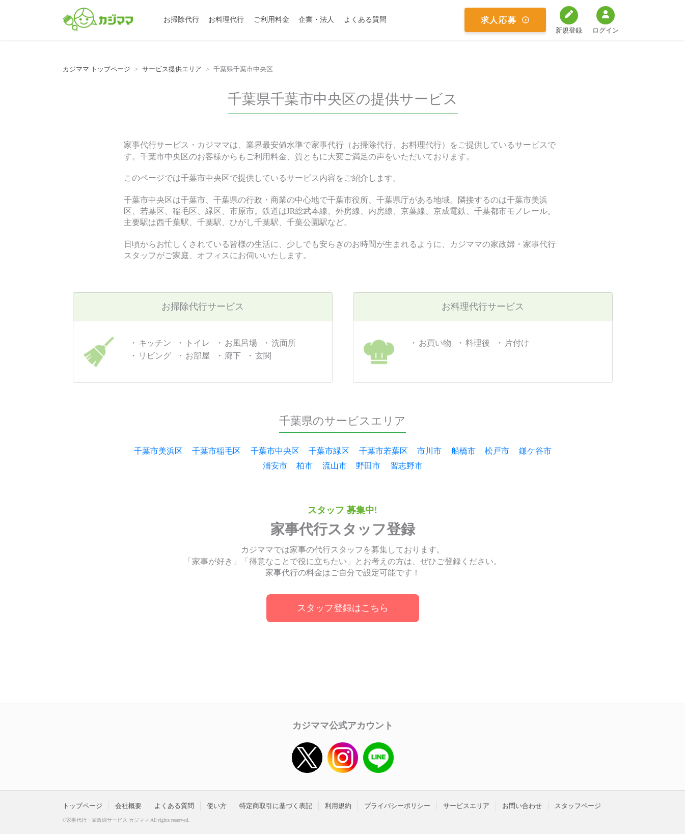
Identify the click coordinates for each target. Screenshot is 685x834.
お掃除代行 (181, 19)
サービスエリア (466, 806)
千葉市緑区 (329, 451)
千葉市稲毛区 (216, 451)
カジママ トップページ (96, 69)
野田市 (368, 465)
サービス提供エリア (172, 69)
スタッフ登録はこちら (343, 608)
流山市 (334, 465)
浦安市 (275, 465)
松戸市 (497, 451)
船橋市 (463, 451)
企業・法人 (316, 19)
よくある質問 (365, 19)
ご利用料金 (271, 19)
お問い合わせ (522, 806)
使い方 (217, 806)
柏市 (304, 465)
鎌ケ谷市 (535, 451)
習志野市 (406, 465)
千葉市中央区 (275, 451)
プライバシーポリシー (397, 806)
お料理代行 (226, 19)
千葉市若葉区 (383, 451)
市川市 (429, 451)
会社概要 (128, 806)
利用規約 (338, 806)
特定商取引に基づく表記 (275, 806)
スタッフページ (578, 806)
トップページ (82, 806)
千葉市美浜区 (158, 451)
